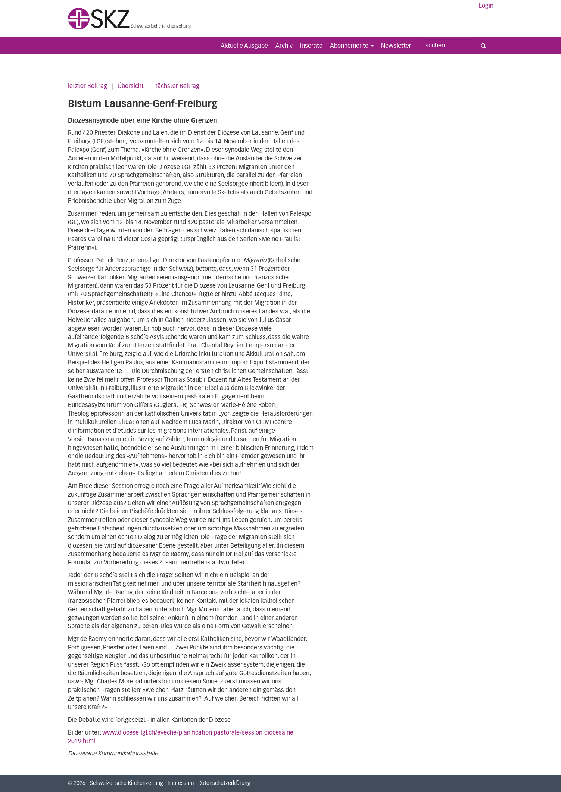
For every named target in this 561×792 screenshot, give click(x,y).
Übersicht (131, 86)
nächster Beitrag (176, 86)
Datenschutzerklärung (224, 783)
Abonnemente (352, 46)
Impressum (181, 783)
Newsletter (396, 46)
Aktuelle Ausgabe (244, 46)
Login (486, 6)
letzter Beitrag (87, 86)
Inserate (311, 46)
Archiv (284, 46)
